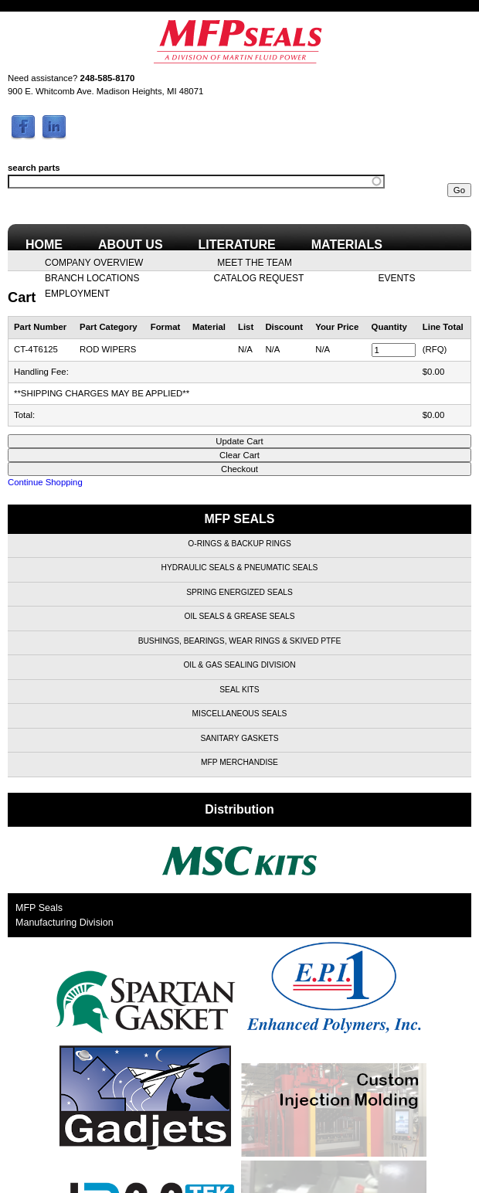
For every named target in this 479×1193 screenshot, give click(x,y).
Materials (346, 244)
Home (44, 244)
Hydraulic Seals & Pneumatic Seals (239, 567)
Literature (237, 244)
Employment (77, 292)
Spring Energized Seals (239, 592)
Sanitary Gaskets (239, 738)
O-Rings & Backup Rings (239, 543)
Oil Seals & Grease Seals (240, 616)
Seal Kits (239, 689)
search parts (34, 167)
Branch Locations (92, 277)
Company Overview (94, 262)
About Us (130, 244)
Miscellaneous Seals (239, 713)
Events (396, 277)
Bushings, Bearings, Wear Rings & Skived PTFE (239, 641)
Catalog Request (258, 277)
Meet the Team (254, 262)
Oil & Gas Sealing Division (239, 665)
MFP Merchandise (239, 762)
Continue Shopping (45, 482)
